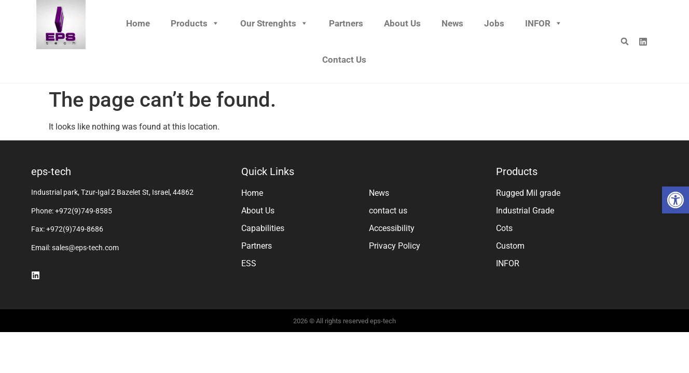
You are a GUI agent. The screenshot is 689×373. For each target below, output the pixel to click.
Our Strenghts (274, 23)
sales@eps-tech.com (85, 247)
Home (138, 23)
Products (195, 23)
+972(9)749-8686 (74, 229)
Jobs (494, 23)
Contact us (344, 59)
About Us (402, 23)
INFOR (543, 23)
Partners (346, 23)
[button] (675, 200)
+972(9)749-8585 (83, 211)
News (452, 23)
